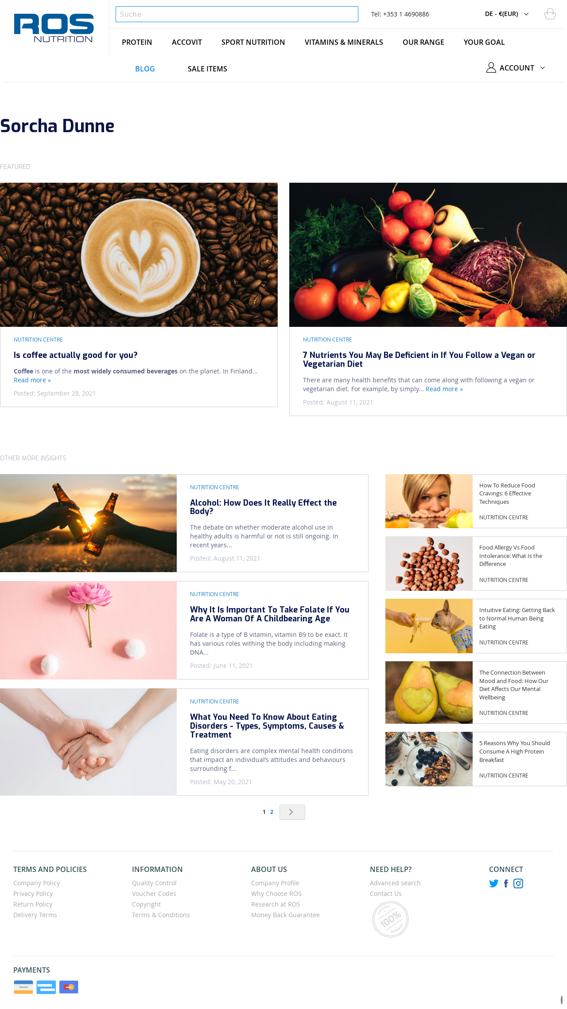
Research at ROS (275, 904)
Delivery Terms (35, 915)
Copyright (146, 904)
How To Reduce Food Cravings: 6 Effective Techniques (507, 493)
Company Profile (275, 883)
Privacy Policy (33, 893)
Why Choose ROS (276, 893)
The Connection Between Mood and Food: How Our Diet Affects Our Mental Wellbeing (513, 684)
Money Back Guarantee (285, 915)
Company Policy (36, 883)
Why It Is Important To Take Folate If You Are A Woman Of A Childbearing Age (270, 614)
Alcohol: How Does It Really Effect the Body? (263, 507)
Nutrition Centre (38, 339)
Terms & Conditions (161, 915)
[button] (509, 14)
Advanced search (395, 883)
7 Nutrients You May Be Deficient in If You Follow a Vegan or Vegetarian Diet (419, 359)
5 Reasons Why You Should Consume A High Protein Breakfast (514, 751)
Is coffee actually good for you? (76, 355)
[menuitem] (137, 42)
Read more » (32, 380)
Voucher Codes (154, 893)
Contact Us (386, 893)
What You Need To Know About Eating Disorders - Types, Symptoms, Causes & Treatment (267, 726)
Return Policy (32, 904)
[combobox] (237, 14)
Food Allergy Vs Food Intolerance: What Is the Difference (510, 555)
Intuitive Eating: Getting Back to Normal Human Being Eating (517, 618)
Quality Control (154, 883)
